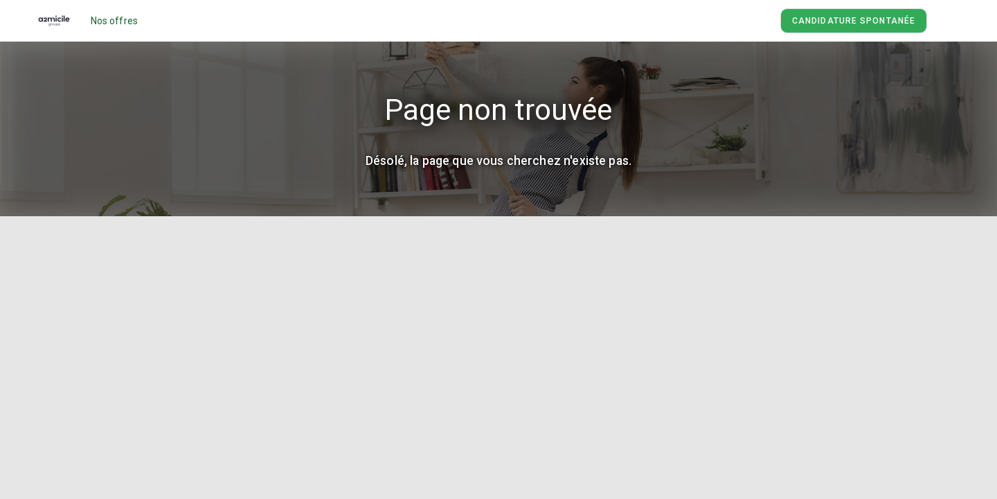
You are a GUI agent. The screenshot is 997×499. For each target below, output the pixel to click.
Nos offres (114, 20)
